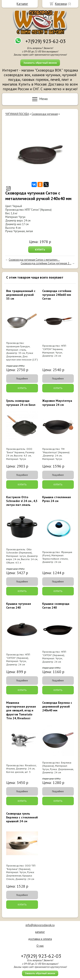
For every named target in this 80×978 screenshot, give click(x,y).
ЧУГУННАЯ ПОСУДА (17, 114)
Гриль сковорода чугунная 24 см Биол (20, 402)
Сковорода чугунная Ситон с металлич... (34, 260)
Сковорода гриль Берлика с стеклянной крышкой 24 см (22, 817)
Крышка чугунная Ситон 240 (18, 605)
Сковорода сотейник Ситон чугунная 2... (46, 263)
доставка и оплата (40, 939)
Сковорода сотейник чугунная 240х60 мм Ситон (56, 294)
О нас (40, 946)
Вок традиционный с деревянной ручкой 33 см (20, 294)
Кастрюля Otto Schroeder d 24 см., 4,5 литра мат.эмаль (21, 501)
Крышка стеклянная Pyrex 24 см (56, 499)
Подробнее (22, 378)
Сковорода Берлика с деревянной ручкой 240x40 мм (57, 706)
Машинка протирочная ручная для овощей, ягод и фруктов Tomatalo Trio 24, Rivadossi (21, 710)
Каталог (22, 4)
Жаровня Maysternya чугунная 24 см (57, 402)
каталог (40, 932)
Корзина (61, 4)
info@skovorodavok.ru (40, 925)
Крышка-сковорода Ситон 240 (55, 605)
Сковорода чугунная (45, 114)
